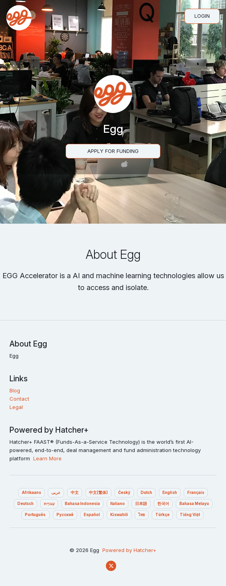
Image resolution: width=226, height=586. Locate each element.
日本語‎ (141, 503)
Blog (14, 390)
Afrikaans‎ (31, 492)
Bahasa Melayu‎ (194, 503)
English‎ (169, 492)
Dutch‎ (146, 492)
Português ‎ (35, 515)
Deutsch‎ (25, 503)
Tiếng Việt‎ (190, 515)
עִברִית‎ (49, 503)
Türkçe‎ (162, 515)
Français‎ (195, 492)
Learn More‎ (47, 458)
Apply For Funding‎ (113, 151)
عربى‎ (55, 492)
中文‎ (75, 492)
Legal (16, 407)
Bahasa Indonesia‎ (82, 503)
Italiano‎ (117, 503)
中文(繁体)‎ (98, 492)
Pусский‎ (64, 515)
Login (202, 16)
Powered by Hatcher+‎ (129, 550)
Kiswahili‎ (119, 515)
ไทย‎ (141, 515)
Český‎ (124, 492)
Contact (19, 399)
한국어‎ (163, 503)
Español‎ (92, 515)
